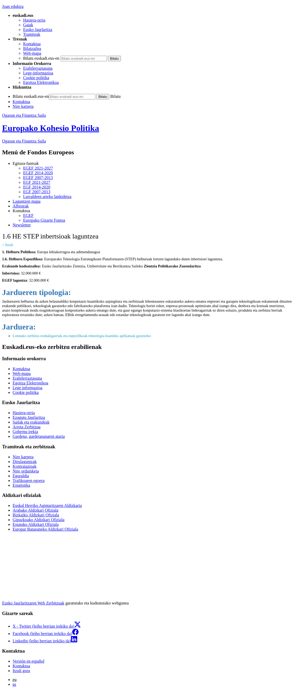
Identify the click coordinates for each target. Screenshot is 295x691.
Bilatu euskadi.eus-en (41, 58)
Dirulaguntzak (25, 461)
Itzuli (9, 245)
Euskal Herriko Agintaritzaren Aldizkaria (47, 505)
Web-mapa (32, 53)
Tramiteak (31, 34)
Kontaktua (32, 44)
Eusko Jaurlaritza (37, 29)
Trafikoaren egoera (29, 480)
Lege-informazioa (38, 73)
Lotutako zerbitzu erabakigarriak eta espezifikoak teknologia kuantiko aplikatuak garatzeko (82, 336)
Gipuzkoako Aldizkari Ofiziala (38, 519)
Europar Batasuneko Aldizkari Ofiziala (45, 529)
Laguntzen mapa (26, 201)
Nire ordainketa (26, 471)
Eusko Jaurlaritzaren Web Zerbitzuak (33, 603)
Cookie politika (36, 77)
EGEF (28, 215)
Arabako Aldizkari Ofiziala (35, 510)
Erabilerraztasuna (38, 68)
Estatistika (21, 485)
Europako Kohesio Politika (50, 128)
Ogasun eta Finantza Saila (24, 115)
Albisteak (21, 206)
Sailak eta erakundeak (31, 422)
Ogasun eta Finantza (24, 141)
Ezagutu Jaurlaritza (29, 417)
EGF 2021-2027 (36, 182)
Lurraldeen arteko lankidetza (47, 196)
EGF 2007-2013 (36, 192)
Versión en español (28, 661)
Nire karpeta (23, 106)
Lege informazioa (27, 387)
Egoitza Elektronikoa (41, 82)
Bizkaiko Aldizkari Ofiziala (36, 515)
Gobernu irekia (25, 431)
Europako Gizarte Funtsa (44, 220)
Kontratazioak (25, 466)
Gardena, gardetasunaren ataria (39, 436)
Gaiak (28, 25)
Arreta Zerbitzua (26, 427)
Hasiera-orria (34, 20)
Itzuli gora (21, 670)
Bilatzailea (32, 48)
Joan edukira (12, 6)
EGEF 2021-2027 (38, 168)
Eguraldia (21, 476)
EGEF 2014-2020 (38, 173)
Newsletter (22, 225)
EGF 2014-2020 (36, 187)
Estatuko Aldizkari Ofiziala (36, 524)
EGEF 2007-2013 (38, 177)
